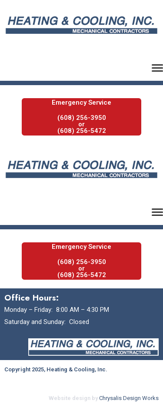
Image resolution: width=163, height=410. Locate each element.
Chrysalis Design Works (129, 398)
